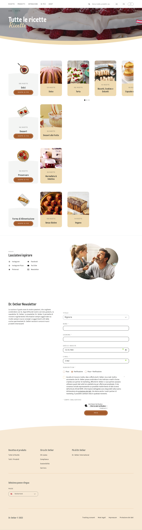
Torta (78, 78)
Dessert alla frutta (51, 122)
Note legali (102, 517)
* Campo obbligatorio (72, 400)
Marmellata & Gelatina (51, 165)
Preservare (23, 165)
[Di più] (45, 4)
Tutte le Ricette (13, 455)
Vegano (78, 209)
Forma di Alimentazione (23, 209)
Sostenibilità (44, 464)
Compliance (44, 459)
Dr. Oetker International (80, 455)
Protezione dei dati (127, 517)
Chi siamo (43, 455)
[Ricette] (13, 4)
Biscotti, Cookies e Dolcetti (105, 78)
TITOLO (66, 313)
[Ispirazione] (34, 4)
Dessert (23, 122)
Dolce (51, 78)
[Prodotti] (23, 4)
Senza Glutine (51, 209)
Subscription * (69, 367)
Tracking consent (88, 517)
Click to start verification (98, 406)
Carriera (43, 468)
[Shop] (52, 4)
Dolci (23, 78)
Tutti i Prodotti (13, 459)
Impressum (113, 517)
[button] (51, 78)
